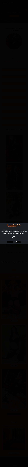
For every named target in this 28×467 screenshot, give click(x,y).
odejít (18, 242)
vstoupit (10, 242)
